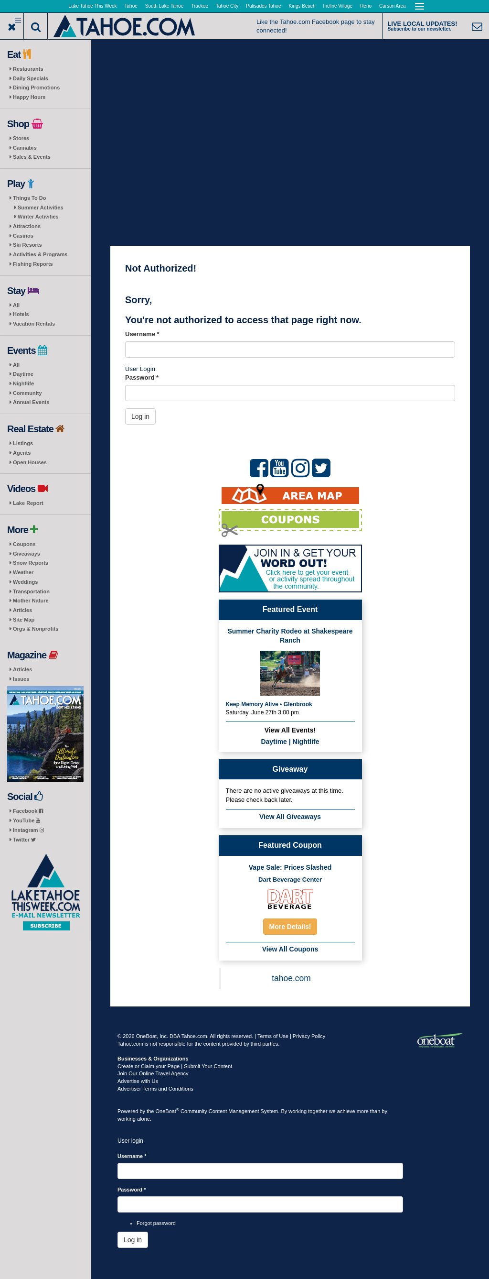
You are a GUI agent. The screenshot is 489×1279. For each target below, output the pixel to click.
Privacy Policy (309, 1036)
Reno (366, 6)
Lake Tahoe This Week (92, 6)
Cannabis (25, 148)
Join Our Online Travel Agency (153, 1073)
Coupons (24, 544)
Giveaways (26, 554)
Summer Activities (41, 207)
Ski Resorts (27, 245)
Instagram (28, 830)
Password (142, 377)
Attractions (27, 226)
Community (27, 393)
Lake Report (28, 503)
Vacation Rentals (34, 324)
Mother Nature (31, 600)
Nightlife (23, 383)
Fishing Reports (33, 264)
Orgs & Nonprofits (35, 629)
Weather (23, 572)
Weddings (25, 582)
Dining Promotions (36, 87)
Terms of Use (272, 1036)
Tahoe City (227, 6)
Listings (23, 443)
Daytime (23, 374)
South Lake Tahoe (164, 6)
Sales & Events (32, 157)
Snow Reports (30, 563)
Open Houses (30, 462)
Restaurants (28, 69)
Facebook (28, 811)
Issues (21, 679)
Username (142, 334)
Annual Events (31, 402)
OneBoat (168, 1111)
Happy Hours (29, 97)
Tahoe (131, 6)
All (16, 305)
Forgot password (156, 1223)
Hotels (21, 314)
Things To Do (29, 198)
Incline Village (338, 6)
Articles (22, 610)
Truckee (199, 6)
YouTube (26, 820)
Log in (140, 416)
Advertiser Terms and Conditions (155, 1089)
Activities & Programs (40, 254)
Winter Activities (38, 216)
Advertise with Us (137, 1081)
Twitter (24, 839)
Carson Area (392, 6)
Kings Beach (301, 6)
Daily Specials (30, 78)
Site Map (23, 620)
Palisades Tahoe (263, 6)
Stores (21, 138)
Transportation (31, 591)
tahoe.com (291, 978)
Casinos (23, 236)
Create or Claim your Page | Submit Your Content (174, 1066)
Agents (22, 453)
